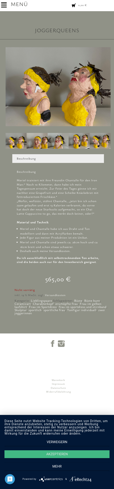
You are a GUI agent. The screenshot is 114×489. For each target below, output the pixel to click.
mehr (57, 466)
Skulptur (21, 310)
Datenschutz (58, 387)
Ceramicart (23, 303)
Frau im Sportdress (43, 307)
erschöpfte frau (66, 303)
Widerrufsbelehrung (58, 391)
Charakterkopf (43, 303)
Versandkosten (55, 295)
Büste (78, 300)
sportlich (35, 310)
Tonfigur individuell (81, 310)
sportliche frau (54, 310)
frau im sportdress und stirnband (82, 307)
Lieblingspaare (41, 300)
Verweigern (57, 442)
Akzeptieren (57, 454)
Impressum (58, 383)
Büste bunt (92, 300)
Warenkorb (58, 380)
